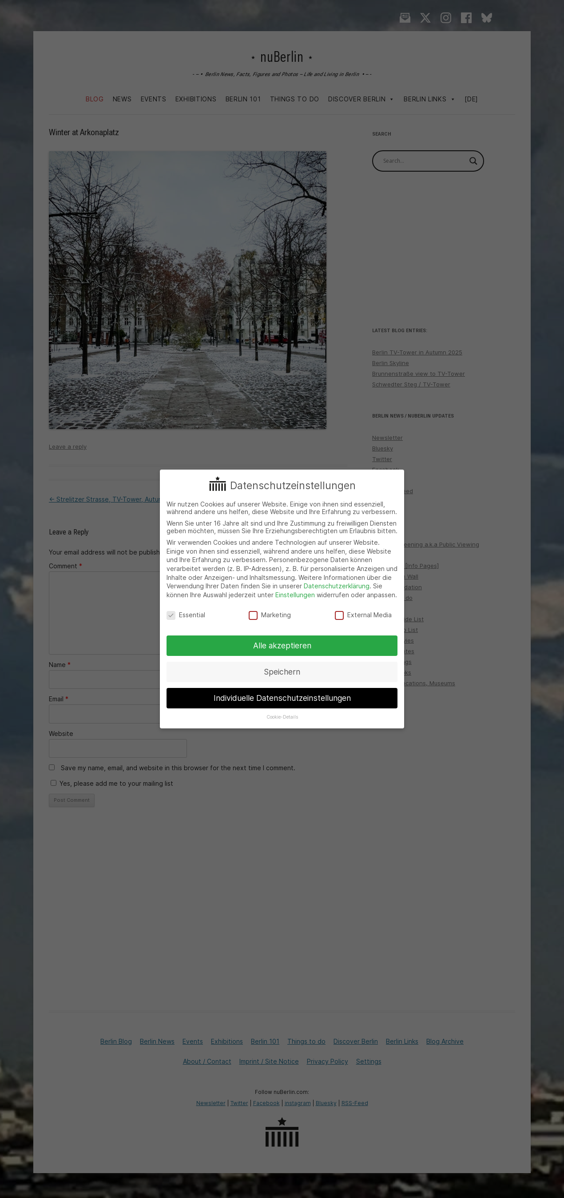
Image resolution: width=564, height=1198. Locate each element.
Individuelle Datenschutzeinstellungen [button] (282, 698)
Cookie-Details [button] (282, 717)
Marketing (270, 615)
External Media (363, 615)
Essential (186, 615)
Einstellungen (295, 595)
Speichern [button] (282, 671)
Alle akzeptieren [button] (282, 645)
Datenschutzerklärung (336, 586)
